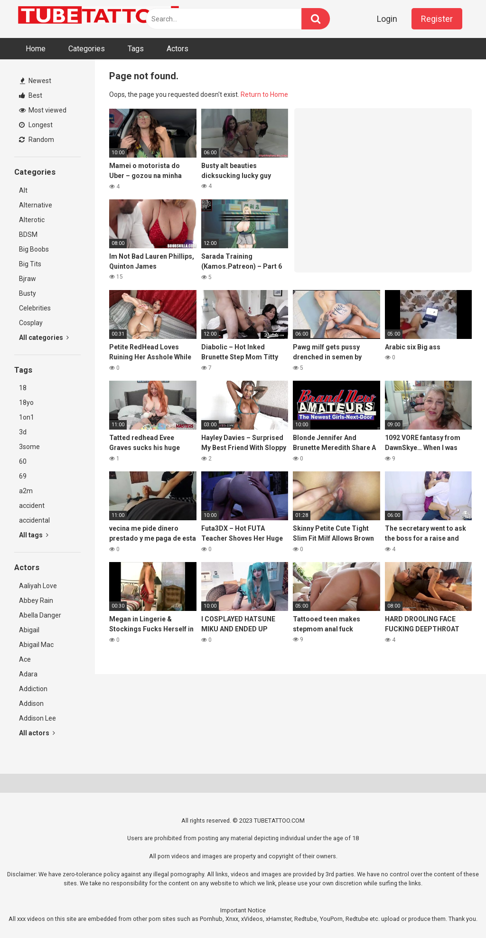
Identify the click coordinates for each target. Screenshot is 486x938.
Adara (28, 674)
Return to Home (264, 94)
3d (23, 432)
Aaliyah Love (38, 586)
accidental (34, 520)
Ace (25, 659)
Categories (86, 48)
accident (32, 505)
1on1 (26, 417)
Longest (36, 125)
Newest (35, 80)
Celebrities (35, 308)
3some (29, 446)
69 (23, 476)
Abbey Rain (36, 600)
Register (437, 19)
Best (30, 95)
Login (387, 19)
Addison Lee (37, 718)
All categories (44, 337)
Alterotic (32, 220)
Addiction (33, 689)
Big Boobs (34, 249)
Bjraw (27, 278)
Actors (177, 48)
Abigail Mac (36, 644)
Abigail (29, 630)
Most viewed (42, 110)
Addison (31, 703)
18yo (26, 402)
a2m (26, 491)
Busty (27, 293)
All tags (33, 535)
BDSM (28, 234)
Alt (23, 190)
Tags (136, 48)
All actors (37, 733)
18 (23, 388)
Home (36, 48)
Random (36, 139)
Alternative (35, 205)
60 (23, 461)
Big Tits (30, 264)
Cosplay (31, 323)
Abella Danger (40, 615)
